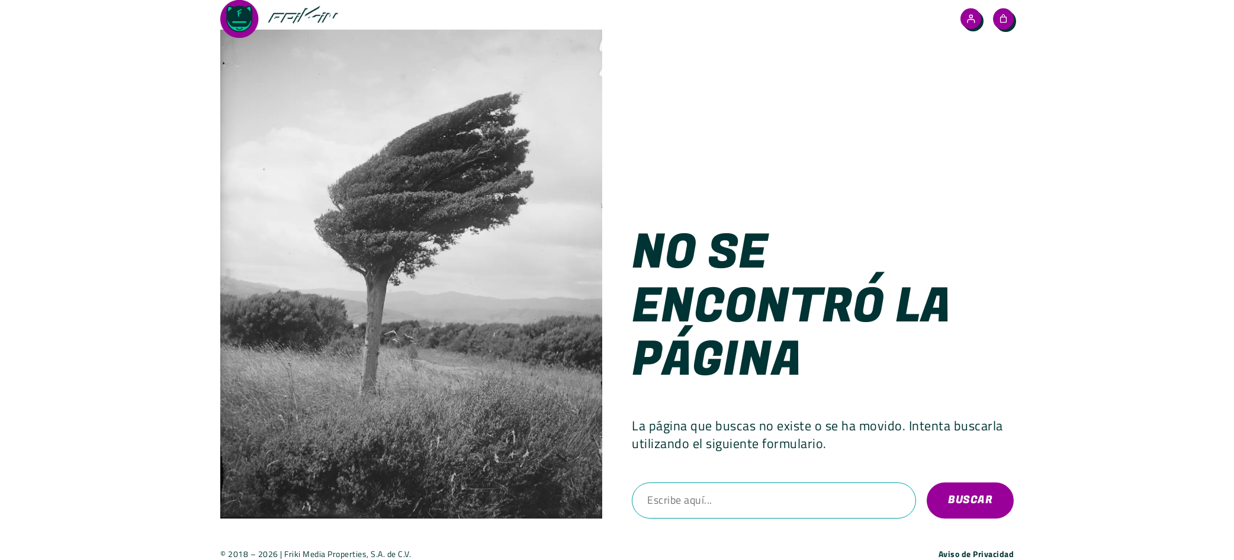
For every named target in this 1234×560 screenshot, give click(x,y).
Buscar (970, 500)
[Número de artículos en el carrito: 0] (1003, 18)
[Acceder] (970, 18)
